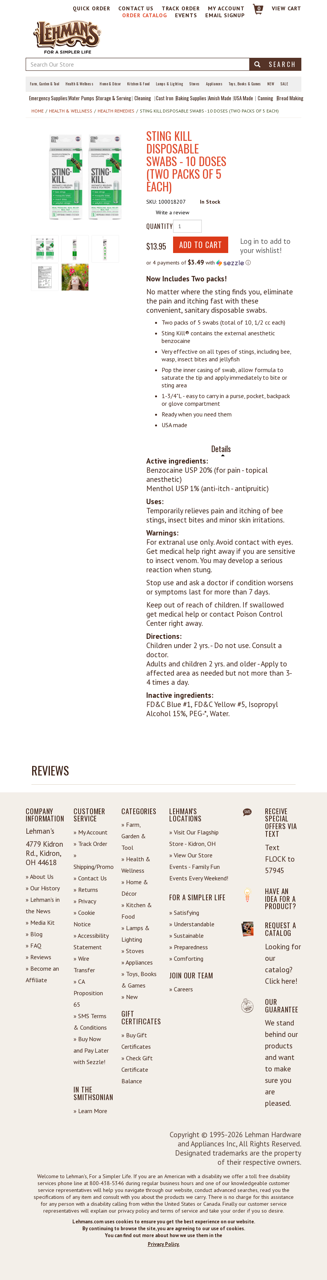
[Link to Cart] (254, 12)
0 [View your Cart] (259, 8)
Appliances (214, 84)
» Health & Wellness (135, 864)
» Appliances (137, 962)
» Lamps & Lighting (135, 933)
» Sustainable (186, 935)
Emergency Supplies (48, 98)
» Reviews (38, 957)
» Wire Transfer (84, 964)
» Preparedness (188, 947)
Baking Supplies (191, 98)
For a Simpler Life (197, 897)
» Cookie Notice (84, 918)
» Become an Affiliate (42, 974)
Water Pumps (81, 98)
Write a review (172, 212)
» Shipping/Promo (92, 860)
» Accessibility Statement (91, 941)
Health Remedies (116, 111)
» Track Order (90, 843)
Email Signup (225, 15)
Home (37, 111)
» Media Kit (40, 922)
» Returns (86, 889)
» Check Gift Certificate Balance (137, 1069)
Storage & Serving (113, 98)
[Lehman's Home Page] (67, 36)
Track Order (181, 8)
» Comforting (186, 958)
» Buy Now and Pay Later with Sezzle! (91, 1050)
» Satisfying (184, 912)
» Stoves (132, 951)
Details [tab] (221, 448)
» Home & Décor (134, 887)
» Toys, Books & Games (139, 979)
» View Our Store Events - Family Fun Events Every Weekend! (198, 866)
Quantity (156, 226)
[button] (85, 178)
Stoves (194, 84)
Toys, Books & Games (245, 84)
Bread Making (290, 98)
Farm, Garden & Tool (44, 84)
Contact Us (136, 8)
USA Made (243, 98)
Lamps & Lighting (169, 84)
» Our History (43, 888)
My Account (226, 8)
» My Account (91, 832)
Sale (284, 84)
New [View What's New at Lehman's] (270, 84)
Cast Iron (164, 98)
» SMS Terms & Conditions (90, 1021)
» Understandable (191, 924)
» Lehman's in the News (43, 905)
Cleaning (142, 98)
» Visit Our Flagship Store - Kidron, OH (194, 837)
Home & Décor (110, 84)
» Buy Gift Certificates (136, 1040)
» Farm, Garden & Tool (133, 836)
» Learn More (90, 1111)
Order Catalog (144, 15)
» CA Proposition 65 (88, 993)
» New (129, 997)
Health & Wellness (79, 84)
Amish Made (219, 98)
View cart (286, 8)
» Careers (181, 989)
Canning (265, 98)
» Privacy (85, 901)
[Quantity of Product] (187, 226)
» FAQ (33, 945)
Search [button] (275, 64)
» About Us (40, 876)
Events (186, 15)
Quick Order (91, 8)
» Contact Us (90, 878)
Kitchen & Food (138, 84)
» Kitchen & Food (136, 910)
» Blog (34, 934)
